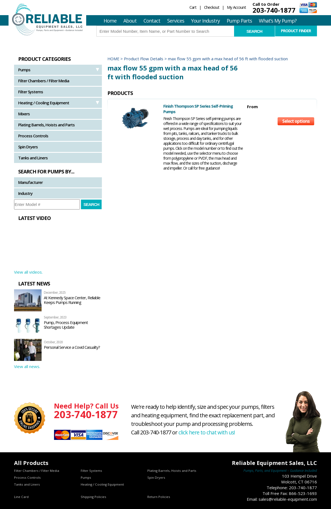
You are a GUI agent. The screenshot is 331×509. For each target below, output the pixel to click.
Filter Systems (30, 91)
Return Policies (158, 496)
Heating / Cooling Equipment (43, 102)
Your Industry (205, 20)
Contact (151, 20)
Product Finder (296, 31)
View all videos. (28, 272)
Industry (25, 193)
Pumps (24, 69)
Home (110, 20)
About (130, 20)
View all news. (27, 366)
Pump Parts (239, 20)
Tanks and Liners (33, 157)
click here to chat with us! (207, 432)
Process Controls (33, 135)
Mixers (24, 113)
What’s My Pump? (278, 20)
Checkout (211, 7)
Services (175, 20)
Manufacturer (30, 182)
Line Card (21, 496)
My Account (236, 7)
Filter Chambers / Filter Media (43, 80)
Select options (296, 116)
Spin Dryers (28, 146)
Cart (192, 7)
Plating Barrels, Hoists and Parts (46, 124)
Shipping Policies (94, 496)
